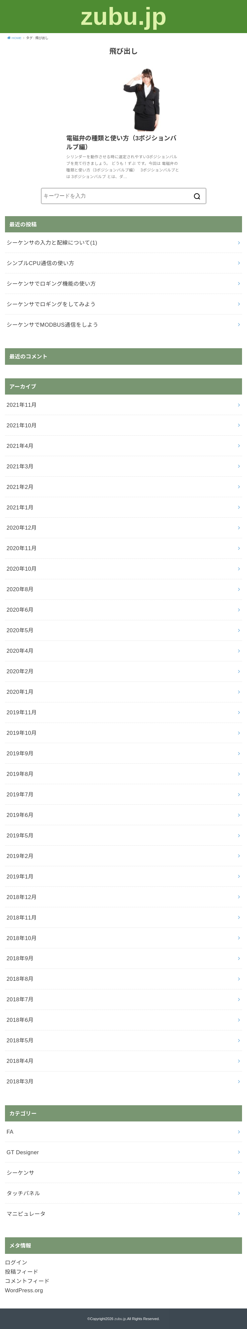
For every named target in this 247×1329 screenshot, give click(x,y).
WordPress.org (24, 1290)
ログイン (16, 1262)
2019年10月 (22, 733)
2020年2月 (20, 671)
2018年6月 (20, 1020)
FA (10, 1132)
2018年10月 (22, 938)
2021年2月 (20, 487)
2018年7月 (20, 999)
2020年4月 (20, 651)
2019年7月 (20, 794)
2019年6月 (20, 815)
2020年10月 (22, 569)
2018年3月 (20, 1081)
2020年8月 (20, 589)
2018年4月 (20, 1061)
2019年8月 (20, 774)
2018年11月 (22, 918)
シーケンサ (20, 1173)
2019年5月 (20, 835)
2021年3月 (20, 466)
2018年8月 (20, 979)
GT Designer (23, 1152)
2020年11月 (22, 548)
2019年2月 (20, 856)
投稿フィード (21, 1272)
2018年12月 (22, 897)
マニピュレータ (26, 1214)
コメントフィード (27, 1281)
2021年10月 (22, 425)
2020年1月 (20, 692)
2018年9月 (20, 958)
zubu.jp (123, 16)
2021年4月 (20, 446)
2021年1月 (20, 507)
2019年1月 (20, 876)
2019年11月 (22, 712)
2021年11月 (22, 405)
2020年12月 (22, 528)
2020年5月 (20, 630)
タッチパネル (23, 1193)
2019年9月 (20, 753)
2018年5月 (20, 1040)
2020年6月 (20, 610)
